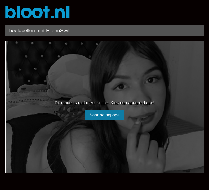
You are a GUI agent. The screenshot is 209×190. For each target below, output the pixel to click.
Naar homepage (104, 115)
